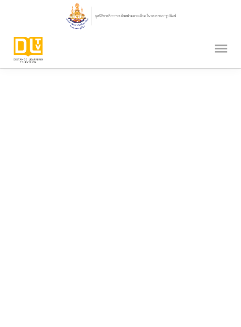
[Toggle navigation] (221, 37)
